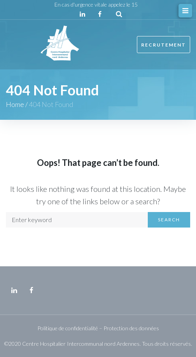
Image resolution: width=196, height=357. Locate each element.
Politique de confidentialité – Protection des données (98, 328)
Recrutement (163, 45)
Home (15, 104)
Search (169, 219)
